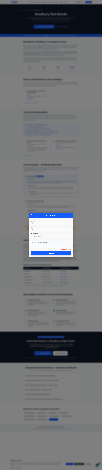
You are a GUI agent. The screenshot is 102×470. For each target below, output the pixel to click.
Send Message (51, 253)
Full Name (33, 221)
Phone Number (34, 233)
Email (32, 227)
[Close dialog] (31, 215)
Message (33, 239)
